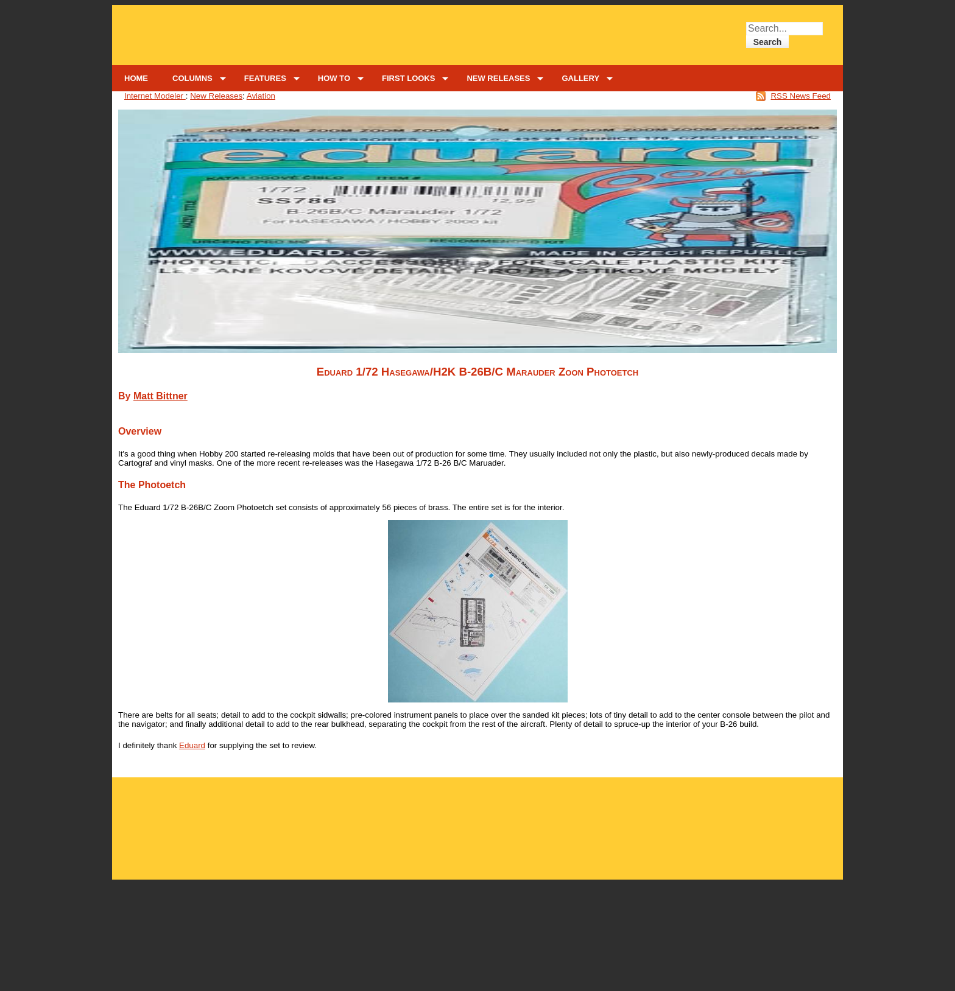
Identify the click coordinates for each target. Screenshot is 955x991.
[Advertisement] (478, 821)
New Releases (216, 95)
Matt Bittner (160, 396)
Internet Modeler (155, 95)
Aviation (261, 95)
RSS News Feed (800, 95)
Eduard (192, 745)
